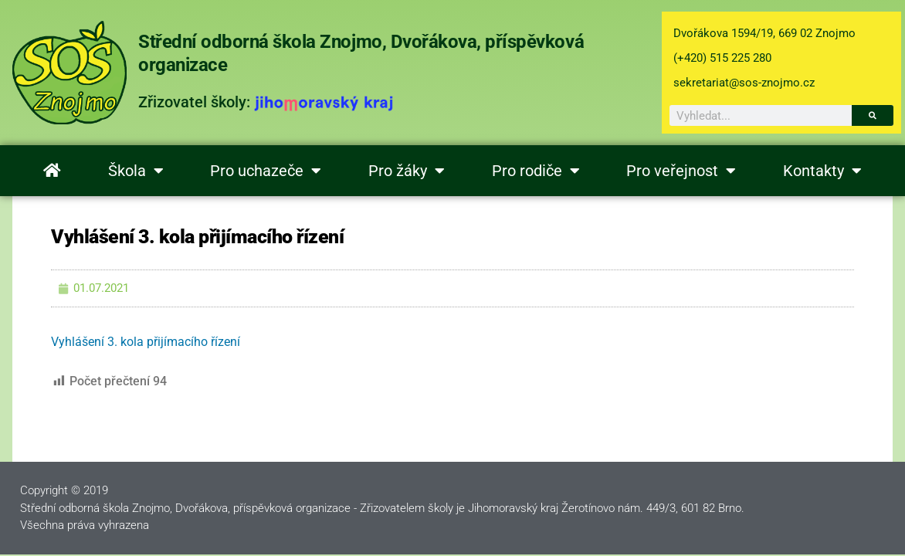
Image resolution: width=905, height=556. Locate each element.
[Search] (872, 115)
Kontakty (822, 170)
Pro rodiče (536, 170)
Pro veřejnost (681, 170)
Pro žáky (406, 170)
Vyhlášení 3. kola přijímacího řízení (145, 341)
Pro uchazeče (265, 170)
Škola (136, 170)
